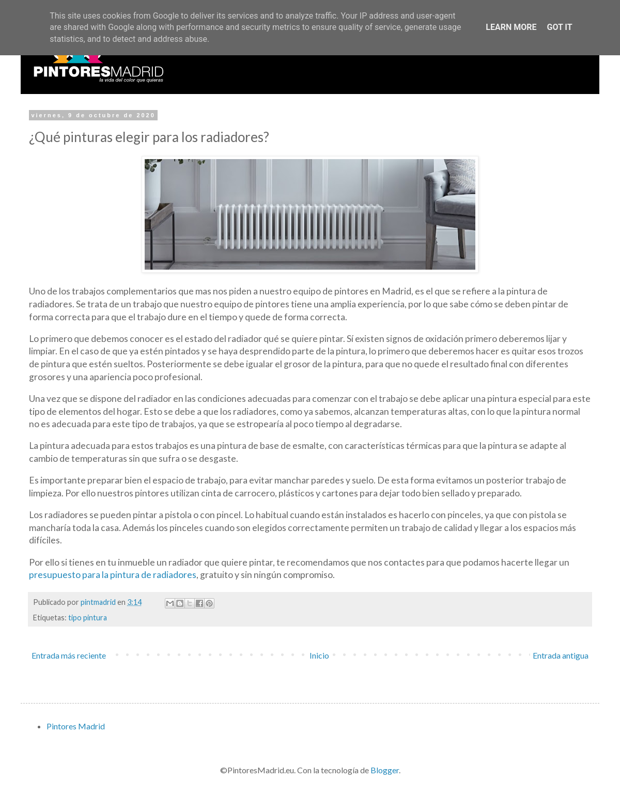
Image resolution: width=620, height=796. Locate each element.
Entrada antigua (560, 655)
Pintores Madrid (76, 726)
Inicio (319, 655)
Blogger (384, 770)
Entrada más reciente (69, 655)
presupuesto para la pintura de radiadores (112, 574)
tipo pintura (87, 617)
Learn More (511, 27)
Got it (559, 27)
